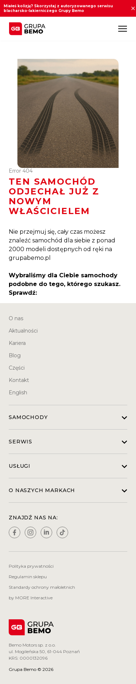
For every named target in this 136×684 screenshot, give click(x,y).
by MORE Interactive (31, 597)
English (18, 392)
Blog (15, 355)
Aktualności (23, 330)
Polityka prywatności (31, 566)
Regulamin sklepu (28, 576)
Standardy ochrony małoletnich (42, 587)
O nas (16, 318)
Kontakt (19, 380)
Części (17, 368)
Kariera (17, 343)
